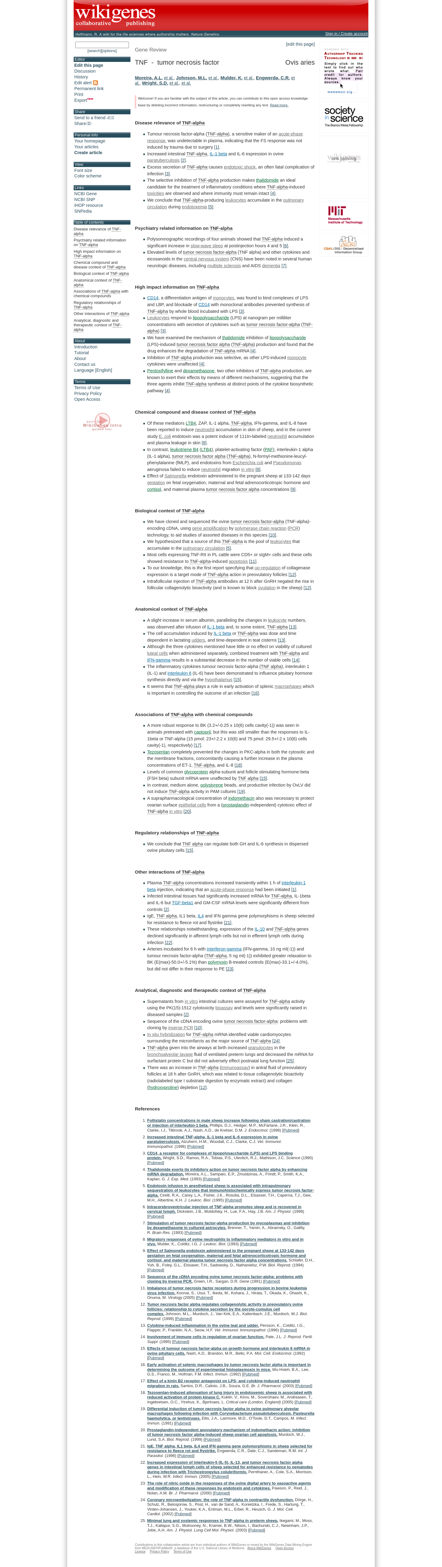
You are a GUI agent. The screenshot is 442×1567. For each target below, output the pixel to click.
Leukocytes (158, 317)
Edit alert (86, 82)
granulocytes (260, 1047)
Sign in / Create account (346, 33)
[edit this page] (300, 44)
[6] (285, 245)
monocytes (224, 297)
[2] (183, 160)
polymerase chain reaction (260, 528)
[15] (237, 679)
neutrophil (204, 429)
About (80, 358)
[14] (295, 660)
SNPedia (83, 211)
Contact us (84, 364)
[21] (227, 922)
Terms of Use (87, 387)
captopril (202, 732)
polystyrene (211, 785)
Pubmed (290, 1130)
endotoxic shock (239, 167)
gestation (156, 482)
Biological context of (101, 273)
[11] (252, 561)
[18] (238, 765)
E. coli (165, 436)
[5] (210, 206)
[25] (290, 1060)
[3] (167, 173)
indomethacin (241, 798)
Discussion (85, 71)
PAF (269, 449)
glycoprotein (196, 771)
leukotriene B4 (184, 449)
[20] (187, 811)
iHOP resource (88, 205)
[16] (255, 693)
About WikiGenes (259, 1548)
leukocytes (235, 200)
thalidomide (267, 180)
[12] (292, 574)
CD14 (152, 297)
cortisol (154, 489)
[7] (283, 265)
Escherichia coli (248, 462)
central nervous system (206, 258)
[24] (276, 1040)
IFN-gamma (158, 660)
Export (83, 100)
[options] (109, 50)
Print (78, 94)
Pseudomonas (287, 462)
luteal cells (157, 653)
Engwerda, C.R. (273, 77)
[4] (272, 193)
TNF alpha (271, 666)
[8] (204, 442)
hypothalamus (218, 679)
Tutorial (81, 352)
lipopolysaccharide (211, 317)
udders (198, 640)
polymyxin (217, 962)
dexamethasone (198, 370)
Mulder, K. (231, 77)
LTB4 (191, 423)
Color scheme (88, 175)
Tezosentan (158, 751)
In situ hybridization (166, 1034)
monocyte (296, 357)
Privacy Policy (88, 393)
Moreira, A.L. (149, 77)
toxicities (155, 193)
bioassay (224, 1007)
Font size (83, 170)
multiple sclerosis (224, 265)
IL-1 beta (218, 153)
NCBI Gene (85, 193)
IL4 (201, 915)
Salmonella (175, 475)
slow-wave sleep (207, 245)
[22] (168, 942)
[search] (94, 50)
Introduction (85, 346)
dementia (271, 265)
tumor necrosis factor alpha (203, 344)
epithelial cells (192, 804)
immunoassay (235, 1067)
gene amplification (210, 528)
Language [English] (93, 370)
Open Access (87, 399)
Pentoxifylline (160, 370)
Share (83, 123)
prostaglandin (236, 804)
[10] (272, 535)
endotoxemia (194, 206)
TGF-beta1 (182, 902)
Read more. (279, 105)
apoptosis (238, 561)
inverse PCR (180, 1027)
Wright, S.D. (155, 82)
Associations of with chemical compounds (101, 293)
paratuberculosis (163, 160)
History (81, 76)
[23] (229, 968)
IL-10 (260, 929)
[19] (241, 791)
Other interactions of (101, 313)
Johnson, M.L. (191, 77)
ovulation (267, 587)
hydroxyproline (163, 1087)
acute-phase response (232, 889)
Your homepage (89, 140)
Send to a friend (94, 117)
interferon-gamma (224, 949)
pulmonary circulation (204, 548)
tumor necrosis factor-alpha (209, 252)
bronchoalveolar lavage (170, 1054)
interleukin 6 (180, 673)
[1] (216, 147)
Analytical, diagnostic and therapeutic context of (98, 325)
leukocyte (277, 620)
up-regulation (268, 567)
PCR (293, 528)
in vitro (247, 469)
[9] (293, 489)
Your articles (86, 146)
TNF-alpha (193, 122)
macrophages (288, 686)
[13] (293, 626)
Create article (88, 152)
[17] (197, 745)
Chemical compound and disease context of (100, 265)
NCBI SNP (84, 199)
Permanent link (89, 88)
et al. (168, 77)
